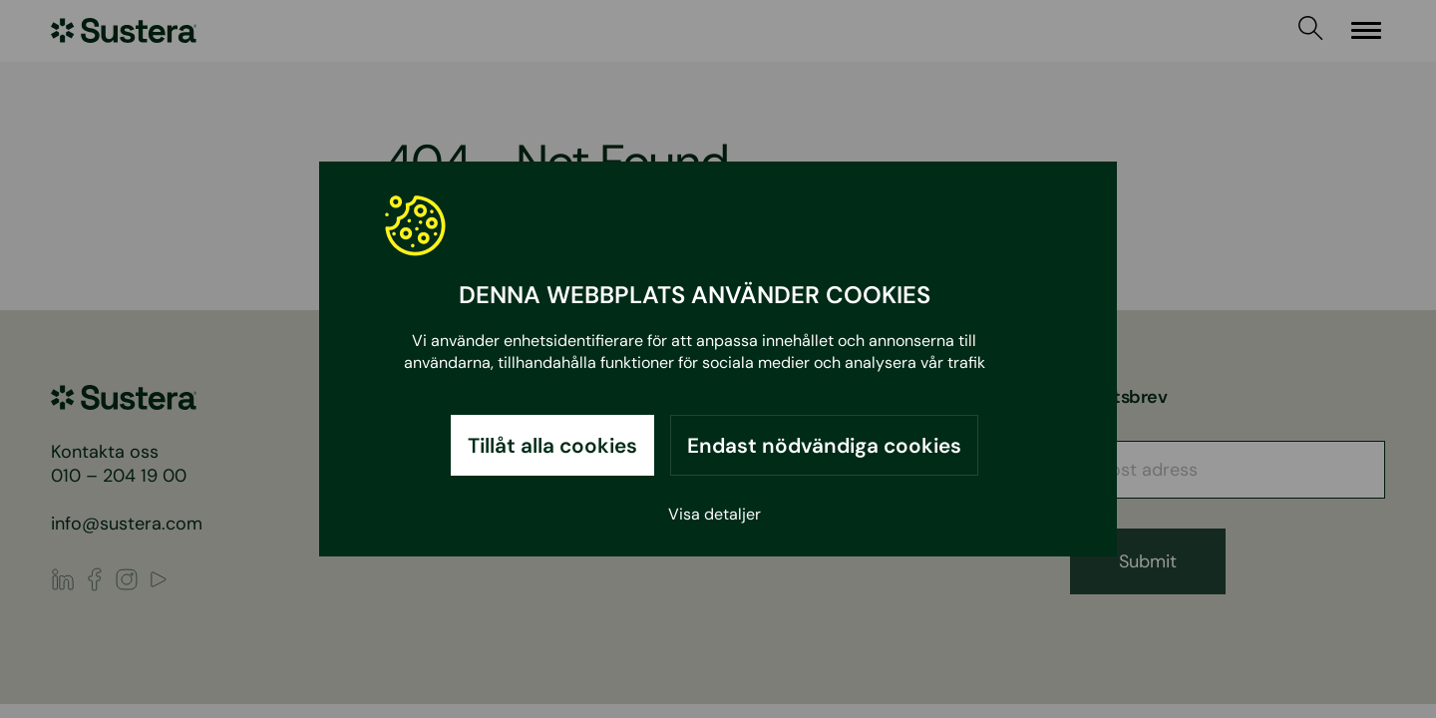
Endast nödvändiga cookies (824, 445)
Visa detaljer (714, 514)
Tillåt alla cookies (552, 445)
